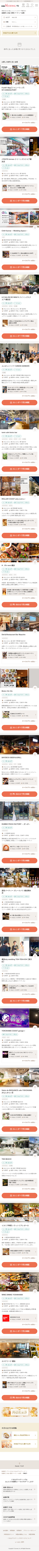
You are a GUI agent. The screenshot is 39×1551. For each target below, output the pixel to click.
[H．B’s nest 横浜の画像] (19, 552)
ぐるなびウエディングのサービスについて (19, 1538)
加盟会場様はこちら (21, 1534)
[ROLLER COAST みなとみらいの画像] (19, 486)
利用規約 (12, 1530)
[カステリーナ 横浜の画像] (19, 1348)
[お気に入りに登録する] (35, 84)
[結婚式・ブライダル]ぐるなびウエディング (13, 1471)
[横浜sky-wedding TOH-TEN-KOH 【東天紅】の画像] (19, 946)
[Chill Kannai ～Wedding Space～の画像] (19, 218)
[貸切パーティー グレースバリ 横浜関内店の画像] (19, 877)
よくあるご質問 (19, 1542)
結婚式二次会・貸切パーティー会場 (11, 1473)
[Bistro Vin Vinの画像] (19, 678)
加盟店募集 (32, 1534)
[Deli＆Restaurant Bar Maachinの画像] (19, 622)
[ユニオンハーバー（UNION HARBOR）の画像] (19, 353)
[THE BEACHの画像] (19, 1146)
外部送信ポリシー (9, 1534)
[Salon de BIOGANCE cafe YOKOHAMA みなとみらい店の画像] (19, 1077)
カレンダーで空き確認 (19, 129)
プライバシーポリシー (29, 1530)
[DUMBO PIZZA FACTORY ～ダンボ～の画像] (19, 811)
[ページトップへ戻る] (19, 1464)
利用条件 (19, 1530)
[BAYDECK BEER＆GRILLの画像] (19, 744)
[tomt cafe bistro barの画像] (19, 419)
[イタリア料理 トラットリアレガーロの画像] (19, 1212)
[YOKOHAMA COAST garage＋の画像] (19, 1018)
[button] (19, 1489)
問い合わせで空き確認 (19, 604)
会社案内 (5, 1530)
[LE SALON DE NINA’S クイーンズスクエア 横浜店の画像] (19, 284)
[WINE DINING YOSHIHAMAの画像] (19, 1282)
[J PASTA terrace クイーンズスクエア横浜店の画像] (19, 146)
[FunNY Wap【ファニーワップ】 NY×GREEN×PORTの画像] (19, 75)
